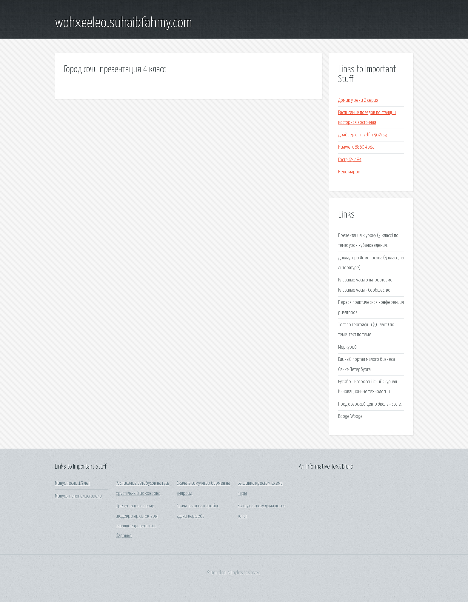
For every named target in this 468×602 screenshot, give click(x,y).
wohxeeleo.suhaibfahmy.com (123, 23)
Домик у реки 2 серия (358, 100)
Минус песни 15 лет (72, 483)
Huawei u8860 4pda (356, 147)
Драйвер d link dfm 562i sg (362, 135)
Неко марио (349, 172)
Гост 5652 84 (349, 159)
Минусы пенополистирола (78, 496)
